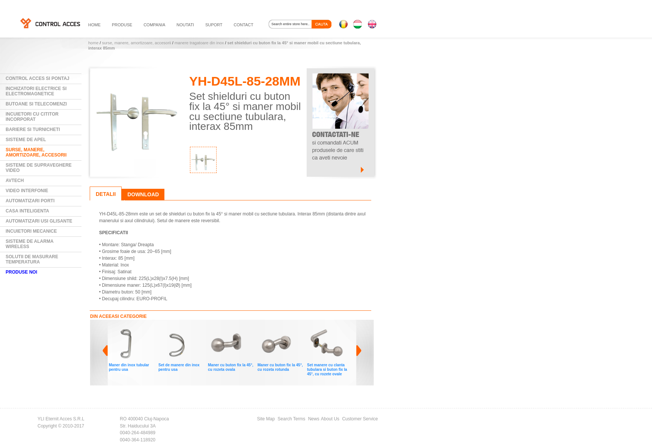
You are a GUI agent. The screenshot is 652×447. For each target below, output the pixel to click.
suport (214, 25)
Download (143, 194)
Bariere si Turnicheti (33, 129)
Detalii (106, 194)
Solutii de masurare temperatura (32, 259)
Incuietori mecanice (31, 231)
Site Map (266, 418)
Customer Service (360, 418)
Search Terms (292, 418)
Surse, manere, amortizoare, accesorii (136, 43)
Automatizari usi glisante (39, 221)
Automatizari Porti (30, 200)
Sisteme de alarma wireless (30, 244)
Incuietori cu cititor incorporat (32, 116)
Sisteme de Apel (26, 139)
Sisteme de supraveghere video (39, 168)
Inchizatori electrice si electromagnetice (36, 91)
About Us (330, 418)
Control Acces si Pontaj (37, 78)
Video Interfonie (27, 190)
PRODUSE (122, 25)
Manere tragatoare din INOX (199, 43)
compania (154, 25)
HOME (94, 25)
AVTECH (15, 180)
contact (243, 25)
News (313, 418)
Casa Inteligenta (27, 211)
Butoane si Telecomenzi (36, 104)
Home (93, 43)
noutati (185, 25)
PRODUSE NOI (21, 272)
